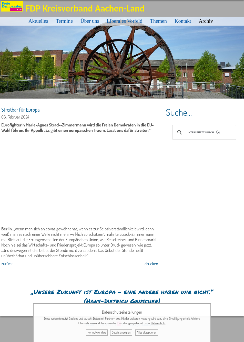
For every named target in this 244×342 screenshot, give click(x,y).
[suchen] (203, 132)
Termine (64, 21)
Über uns (89, 21)
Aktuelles (38, 21)
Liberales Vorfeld (125, 21)
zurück (7, 263)
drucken (151, 263)
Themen (158, 21)
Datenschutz (158, 323)
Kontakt (183, 21)
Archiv (206, 21)
